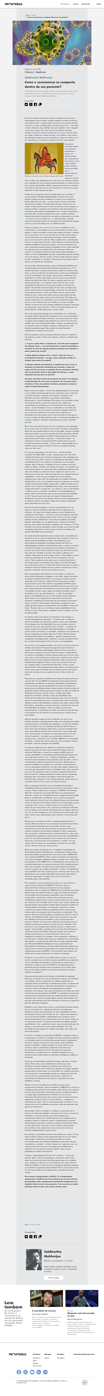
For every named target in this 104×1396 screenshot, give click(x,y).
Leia (33, 15)
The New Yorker (34, 1224)
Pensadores (61, 1358)
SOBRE (98, 4)
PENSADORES (85, 4)
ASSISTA (75, 4)
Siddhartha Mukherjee (39, 78)
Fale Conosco (37, 1366)
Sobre (35, 1360)
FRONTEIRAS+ (65, 4)
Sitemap (35, 1363)
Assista (47, 1358)
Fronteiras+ (37, 1358)
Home (28, 15)
